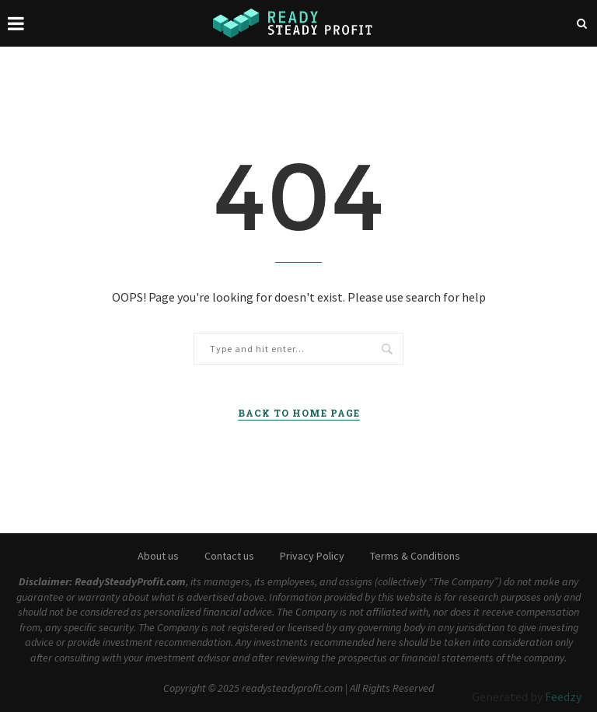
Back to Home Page (299, 413)
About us (158, 556)
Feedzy (563, 696)
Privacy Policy (312, 556)
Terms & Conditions (415, 556)
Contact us (229, 556)
